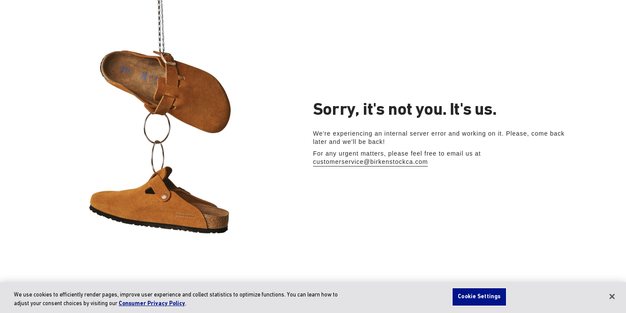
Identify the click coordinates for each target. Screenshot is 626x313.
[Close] (612, 296)
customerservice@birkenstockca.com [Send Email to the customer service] (370, 161)
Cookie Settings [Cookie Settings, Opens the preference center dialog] (479, 297)
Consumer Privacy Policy (152, 303)
